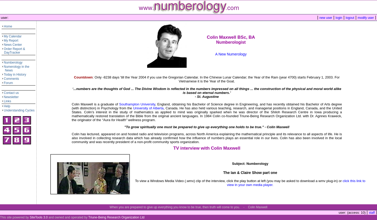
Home (8, 26)
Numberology (13, 62)
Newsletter (11, 97)
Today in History (15, 74)
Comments (11, 79)
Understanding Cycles (19, 110)
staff (372, 213)
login (339, 18)
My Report (11, 40)
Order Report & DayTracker (13, 50)
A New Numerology (231, 54)
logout (350, 18)
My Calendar (13, 36)
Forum (8, 83)
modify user (366, 18)
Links (7, 101)
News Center (13, 45)
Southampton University (137, 104)
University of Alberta (148, 108)
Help (7, 106)
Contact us (11, 93)
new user (325, 18)
